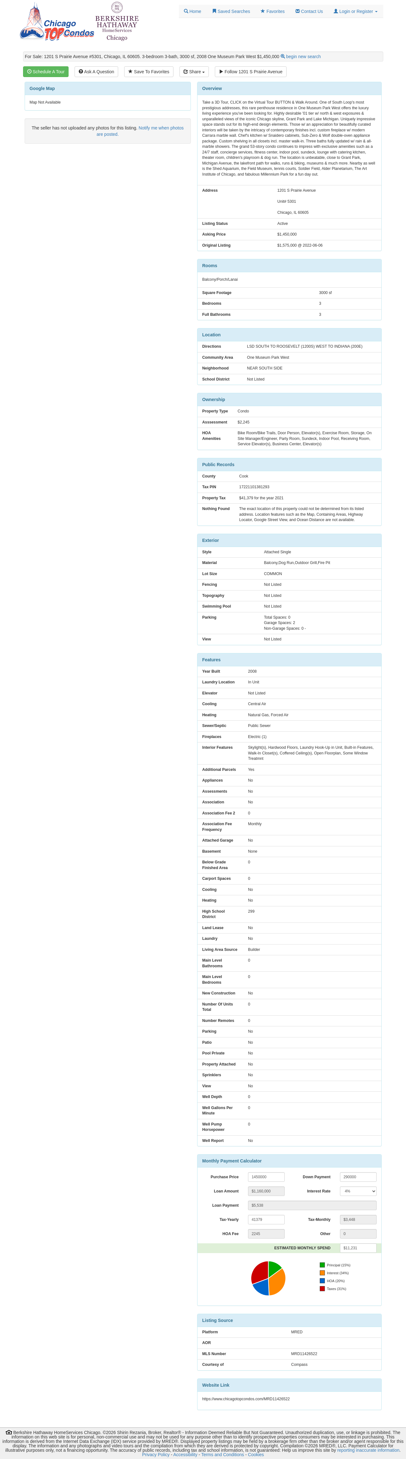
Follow (250, 71)
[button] (355, 11)
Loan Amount (226, 1191)
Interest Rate (318, 1191)
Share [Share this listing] (194, 71)
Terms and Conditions (222, 1454)
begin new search (303, 56)
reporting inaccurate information (368, 1450)
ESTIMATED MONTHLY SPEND (302, 1248)
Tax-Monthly (319, 1219)
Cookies (256, 1454)
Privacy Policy (156, 1454)
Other (325, 1234)
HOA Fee (230, 1234)
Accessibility (185, 1454)
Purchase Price (225, 1177)
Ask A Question (96, 71)
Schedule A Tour (46, 71)
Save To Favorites (148, 71)
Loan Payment (225, 1205)
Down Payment (316, 1177)
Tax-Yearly (229, 1219)
